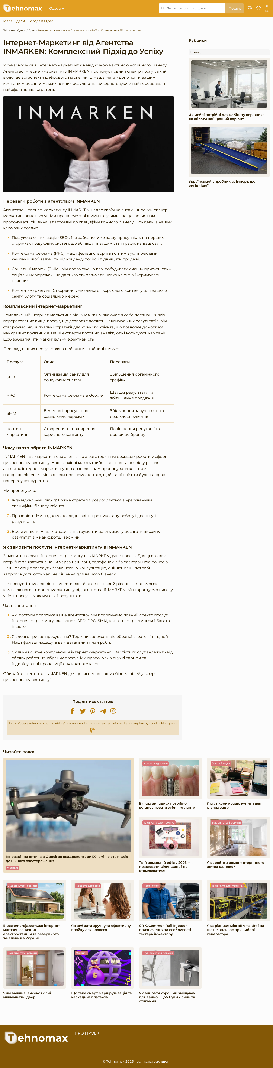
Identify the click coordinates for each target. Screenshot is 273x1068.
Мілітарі (12, 867)
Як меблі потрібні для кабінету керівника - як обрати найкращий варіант (228, 117)
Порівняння (250, 8)
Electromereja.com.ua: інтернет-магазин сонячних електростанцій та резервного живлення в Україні (32, 932)
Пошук (235, 8)
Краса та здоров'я (156, 763)
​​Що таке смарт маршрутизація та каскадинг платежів (101, 995)
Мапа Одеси (14, 21)
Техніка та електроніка (159, 822)
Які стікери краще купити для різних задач (234, 805)
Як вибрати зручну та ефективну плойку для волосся (101, 928)
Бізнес (196, 52)
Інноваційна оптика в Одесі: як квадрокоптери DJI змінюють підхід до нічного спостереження (67, 859)
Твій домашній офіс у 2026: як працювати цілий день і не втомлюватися (166, 867)
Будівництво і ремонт (226, 822)
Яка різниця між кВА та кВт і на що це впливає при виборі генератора (235, 930)
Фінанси (81, 953)
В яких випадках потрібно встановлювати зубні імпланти (167, 805)
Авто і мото (151, 885)
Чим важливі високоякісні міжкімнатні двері (27, 995)
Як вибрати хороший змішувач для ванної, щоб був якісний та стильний (167, 997)
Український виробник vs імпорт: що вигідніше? (222, 183)
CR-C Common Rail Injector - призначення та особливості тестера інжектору (165, 930)
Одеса (55, 8)
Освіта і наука (221, 763)
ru (267, 10)
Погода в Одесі (41, 21)
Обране (258, 8)
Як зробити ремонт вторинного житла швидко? (235, 865)
